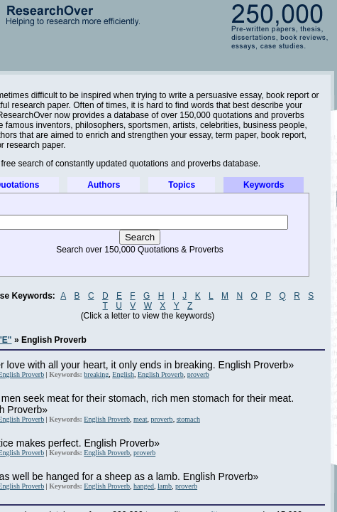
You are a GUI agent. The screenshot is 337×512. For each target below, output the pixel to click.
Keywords (263, 185)
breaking (96, 374)
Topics (181, 185)
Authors (103, 185)
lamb (165, 486)
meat (140, 419)
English (123, 374)
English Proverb (161, 374)
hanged (143, 486)
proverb (198, 374)
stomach (188, 419)
